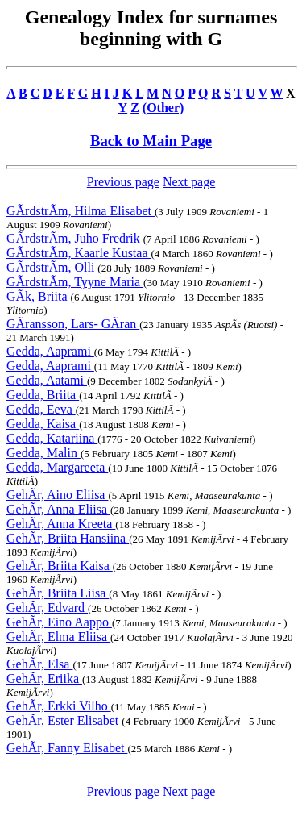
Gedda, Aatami (46, 380)
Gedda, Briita (42, 395)
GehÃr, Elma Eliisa (58, 636)
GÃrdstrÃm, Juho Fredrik (74, 238)
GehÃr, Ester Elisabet (64, 720)
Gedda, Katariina (51, 438)
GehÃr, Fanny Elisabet (66, 748)
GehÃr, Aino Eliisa (57, 495)
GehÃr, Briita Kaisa (59, 565)
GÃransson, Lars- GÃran (72, 324)
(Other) (163, 107)
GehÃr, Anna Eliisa (58, 509)
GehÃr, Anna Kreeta (60, 524)
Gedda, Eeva (41, 409)
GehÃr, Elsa (39, 664)
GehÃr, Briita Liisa (57, 593)
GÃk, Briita (38, 296)
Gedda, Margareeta (57, 467)
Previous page (123, 182)
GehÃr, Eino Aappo (59, 622)
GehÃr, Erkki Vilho (58, 706)
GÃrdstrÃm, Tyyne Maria (74, 282)
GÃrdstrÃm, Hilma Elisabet (80, 211)
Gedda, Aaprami (50, 351)
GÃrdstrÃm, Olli (51, 267)
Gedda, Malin (43, 453)
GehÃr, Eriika (44, 678)
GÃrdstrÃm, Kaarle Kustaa (78, 253)
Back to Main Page (151, 140)
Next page (189, 182)
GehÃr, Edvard (47, 607)
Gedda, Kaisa (42, 424)
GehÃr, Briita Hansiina (67, 538)
